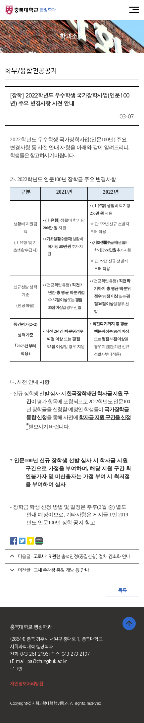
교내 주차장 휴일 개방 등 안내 (61, 570)
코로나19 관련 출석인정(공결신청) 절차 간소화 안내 (81, 556)
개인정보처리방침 (26, 684)
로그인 (16, 669)
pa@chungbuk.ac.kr (47, 661)
